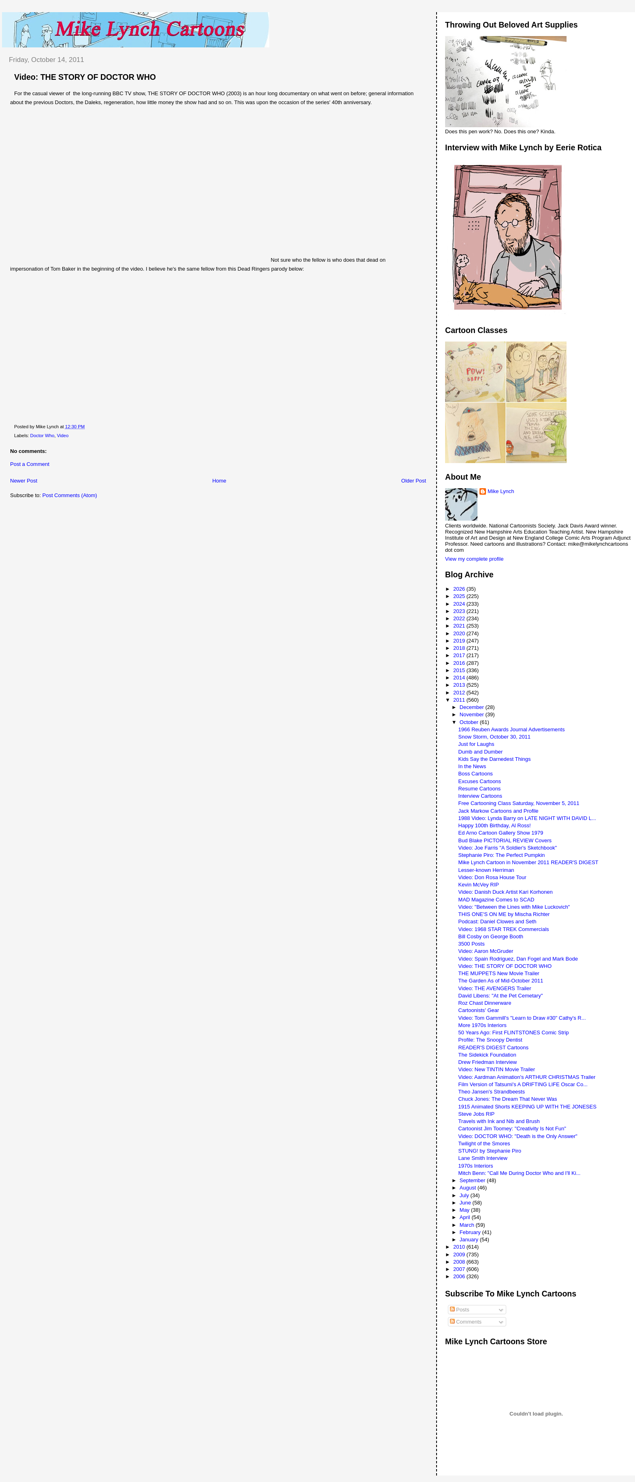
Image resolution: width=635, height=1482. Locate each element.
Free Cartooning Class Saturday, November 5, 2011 (519, 803)
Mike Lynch (501, 491)
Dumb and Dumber (480, 752)
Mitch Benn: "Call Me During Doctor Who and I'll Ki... (519, 1173)
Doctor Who (42, 435)
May (465, 1210)
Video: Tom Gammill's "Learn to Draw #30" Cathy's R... (522, 1018)
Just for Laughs (476, 744)
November (473, 714)
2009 (460, 1254)
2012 (460, 693)
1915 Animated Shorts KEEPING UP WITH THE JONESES (527, 1107)
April (466, 1217)
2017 (460, 655)
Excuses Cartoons (479, 781)
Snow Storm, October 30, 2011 (494, 737)
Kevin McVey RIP (478, 885)
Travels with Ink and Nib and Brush (499, 1121)
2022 (460, 618)
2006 (460, 1276)
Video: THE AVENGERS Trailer (494, 988)
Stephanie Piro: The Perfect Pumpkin (501, 855)
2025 (460, 596)
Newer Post (23, 481)
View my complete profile (474, 559)
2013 (460, 685)
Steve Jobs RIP (476, 1114)
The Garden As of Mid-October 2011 (500, 981)
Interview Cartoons (480, 796)
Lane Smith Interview (482, 1158)
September (473, 1180)
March (468, 1225)
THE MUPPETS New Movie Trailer (498, 973)
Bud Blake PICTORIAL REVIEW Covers (505, 840)
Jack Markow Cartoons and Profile (498, 811)
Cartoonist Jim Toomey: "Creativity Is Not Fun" (512, 1128)
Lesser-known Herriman (486, 870)
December (473, 707)
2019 (460, 641)
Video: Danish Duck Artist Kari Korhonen (505, 892)
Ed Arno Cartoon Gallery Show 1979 (500, 833)
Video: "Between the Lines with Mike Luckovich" (514, 907)
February (471, 1232)
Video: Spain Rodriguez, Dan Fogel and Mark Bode (518, 959)
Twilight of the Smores (484, 1143)
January (470, 1239)
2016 (460, 663)
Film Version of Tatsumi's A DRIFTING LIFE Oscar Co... (523, 1084)
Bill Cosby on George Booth (490, 936)
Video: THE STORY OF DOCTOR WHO (85, 77)
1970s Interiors (475, 1166)
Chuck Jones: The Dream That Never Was (507, 1099)
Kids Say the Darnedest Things (494, 759)
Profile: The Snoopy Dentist (490, 1040)
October (470, 722)
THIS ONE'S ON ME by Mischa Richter (504, 914)
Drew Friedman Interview (487, 1062)
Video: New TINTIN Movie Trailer (496, 1069)
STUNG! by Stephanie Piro (489, 1151)
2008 (460, 1262)
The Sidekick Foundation (487, 1055)
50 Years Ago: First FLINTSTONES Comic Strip (513, 1032)
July (465, 1195)
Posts (459, 1310)
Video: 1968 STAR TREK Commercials (503, 929)
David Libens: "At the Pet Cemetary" (500, 996)
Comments (466, 1322)
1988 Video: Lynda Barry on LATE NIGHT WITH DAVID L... (527, 818)
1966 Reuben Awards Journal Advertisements (511, 729)
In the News (472, 766)
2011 (460, 700)
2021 (460, 626)
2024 (460, 604)
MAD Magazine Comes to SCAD (496, 900)
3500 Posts (471, 944)
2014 (460, 678)
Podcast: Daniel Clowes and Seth (497, 921)
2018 (460, 648)
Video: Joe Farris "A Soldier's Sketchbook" (507, 848)
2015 (460, 670)
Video (63, 435)
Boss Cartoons (475, 774)
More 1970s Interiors (482, 1025)
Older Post (413, 481)
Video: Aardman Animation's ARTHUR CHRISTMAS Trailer (527, 1077)
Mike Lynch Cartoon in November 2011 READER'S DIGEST (528, 862)
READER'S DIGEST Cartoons (493, 1047)
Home (219, 481)
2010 (460, 1247)
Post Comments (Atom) (70, 495)
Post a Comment (29, 464)
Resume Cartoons (479, 789)
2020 (460, 633)
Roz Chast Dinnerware (484, 1003)
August (468, 1188)
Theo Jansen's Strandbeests (491, 1092)
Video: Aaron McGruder (486, 951)
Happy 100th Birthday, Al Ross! (494, 825)
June (466, 1203)
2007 (460, 1269)
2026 (460, 589)
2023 (460, 611)
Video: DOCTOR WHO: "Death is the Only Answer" (517, 1136)
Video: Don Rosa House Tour (492, 877)
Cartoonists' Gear (478, 1010)
